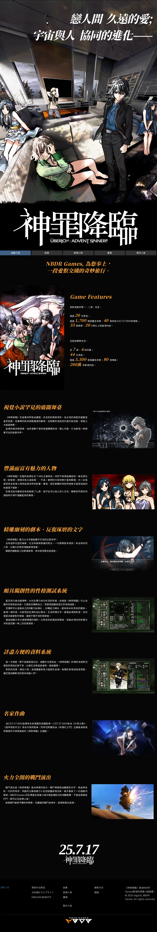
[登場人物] (78, 252)
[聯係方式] (101, 887)
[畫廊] (109, 252)
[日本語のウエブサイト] (43, 892)
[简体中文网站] (47, 887)
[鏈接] (97, 892)
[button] (15, 252)
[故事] (46, 252)
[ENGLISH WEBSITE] (41, 897)
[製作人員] (141, 252)
